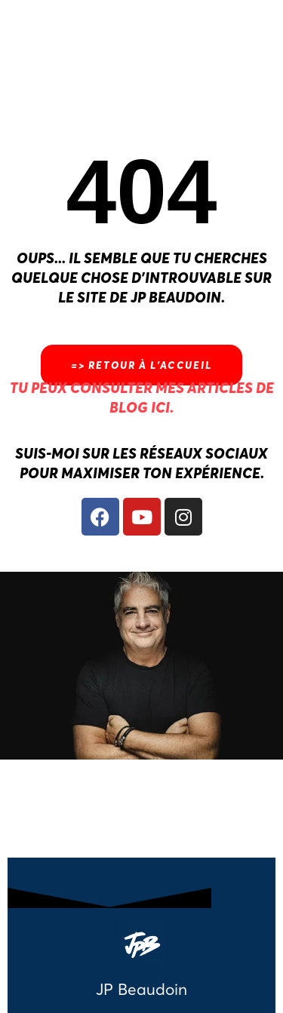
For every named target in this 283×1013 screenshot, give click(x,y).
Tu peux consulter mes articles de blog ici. (142, 397)
